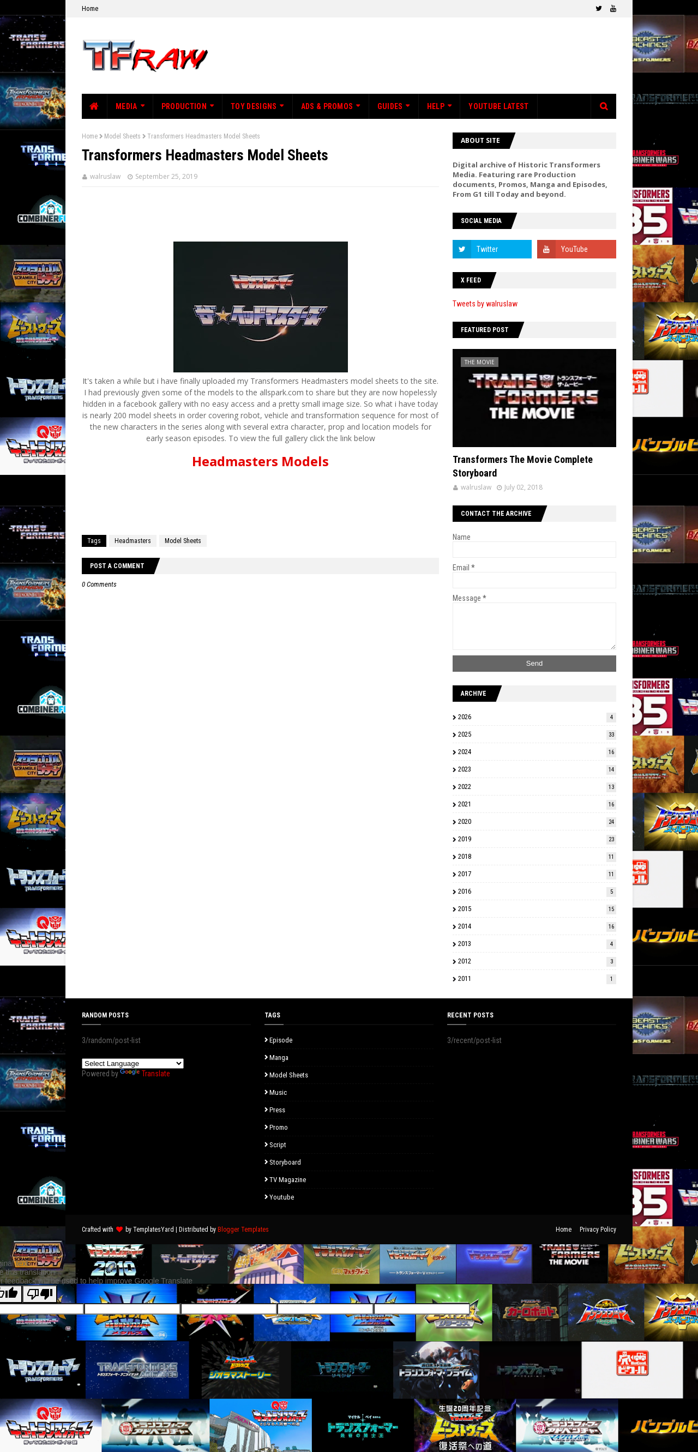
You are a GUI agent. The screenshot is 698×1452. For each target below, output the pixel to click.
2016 (537, 891)
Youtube (281, 1197)
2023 (537, 769)
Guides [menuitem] (390, 106)
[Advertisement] (417, 55)
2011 (537, 978)
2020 (537, 821)
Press (277, 1110)
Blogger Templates (243, 1229)
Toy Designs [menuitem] (253, 106)
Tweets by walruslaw (485, 303)
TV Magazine (287, 1180)
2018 (537, 856)
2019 (537, 839)
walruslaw (105, 176)
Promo (278, 1127)
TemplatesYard (153, 1229)
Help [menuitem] (435, 106)
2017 (537, 874)
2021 (537, 804)
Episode (280, 1040)
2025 (537, 734)
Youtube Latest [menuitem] (498, 106)
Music (278, 1092)
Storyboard (285, 1162)
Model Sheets (122, 136)
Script (277, 1145)
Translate (145, 1073)
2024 (537, 752)
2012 (537, 961)
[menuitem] (94, 106)
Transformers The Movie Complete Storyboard (523, 466)
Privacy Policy (598, 1229)
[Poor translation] (39, 1294)
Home (90, 8)
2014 (537, 926)
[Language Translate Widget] (133, 1063)
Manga (278, 1057)
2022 (537, 786)
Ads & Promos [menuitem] (327, 106)
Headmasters (133, 541)
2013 (537, 943)
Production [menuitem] (184, 106)
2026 (537, 717)
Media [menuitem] (126, 106)
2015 (537, 909)
